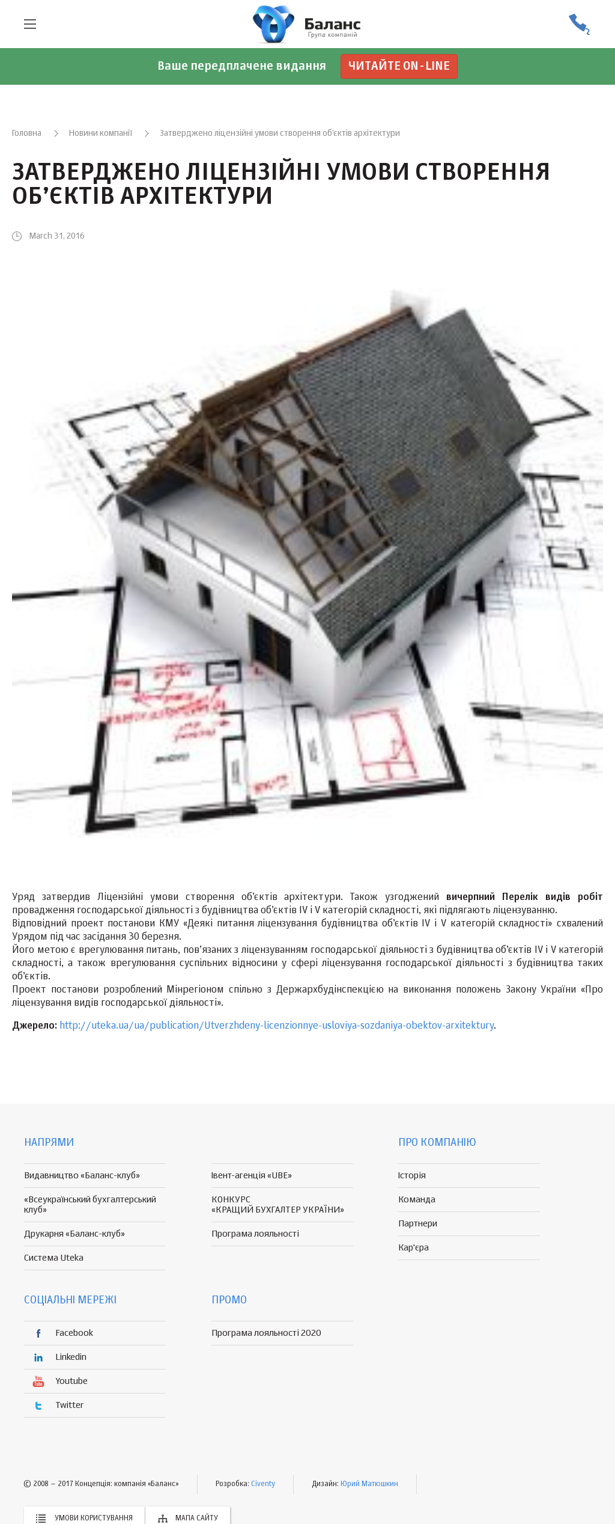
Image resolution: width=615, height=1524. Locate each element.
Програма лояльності (255, 1233)
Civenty (263, 1484)
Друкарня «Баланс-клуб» (74, 1233)
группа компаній (307, 24)
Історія (412, 1175)
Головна (26, 133)
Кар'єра (413, 1247)
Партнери (417, 1223)
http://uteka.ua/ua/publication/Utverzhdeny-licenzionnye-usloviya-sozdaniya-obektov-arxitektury (276, 1026)
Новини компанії (100, 133)
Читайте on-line (399, 66)
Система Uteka (53, 1257)
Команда (416, 1199)
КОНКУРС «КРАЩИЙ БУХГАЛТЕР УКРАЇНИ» (277, 1204)
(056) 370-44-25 (579, 24)
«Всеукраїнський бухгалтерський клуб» (90, 1204)
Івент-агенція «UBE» (251, 1175)
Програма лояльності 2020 (266, 1333)
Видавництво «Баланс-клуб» (82, 1175)
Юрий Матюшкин (369, 1484)
